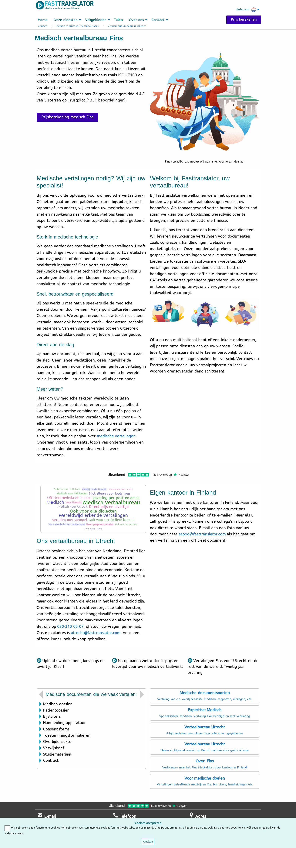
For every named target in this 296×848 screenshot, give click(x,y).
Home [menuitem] (42, 20)
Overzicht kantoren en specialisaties (77, 26)
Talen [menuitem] (118, 20)
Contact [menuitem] (157, 20)
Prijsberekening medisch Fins (67, 117)
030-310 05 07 (70, 626)
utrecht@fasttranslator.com (95, 633)
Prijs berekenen (244, 19)
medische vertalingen (116, 436)
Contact (42, 26)
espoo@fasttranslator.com (202, 534)
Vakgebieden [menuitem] (95, 20)
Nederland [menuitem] (246, 9)
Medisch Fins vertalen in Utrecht (127, 26)
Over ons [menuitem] (136, 20)
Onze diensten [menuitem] (65, 20)
